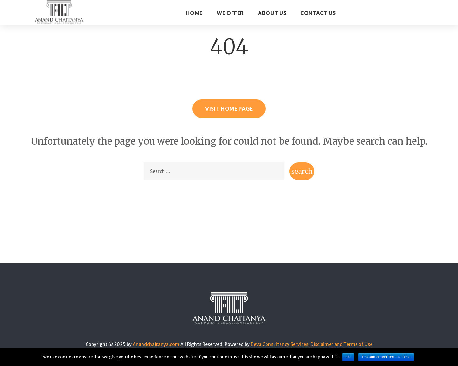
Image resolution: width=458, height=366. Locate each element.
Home (194, 13)
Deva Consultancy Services (279, 344)
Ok (348, 357)
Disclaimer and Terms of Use (341, 344)
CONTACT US (318, 13)
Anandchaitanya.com (156, 344)
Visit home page (229, 108)
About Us (272, 13)
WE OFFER (230, 13)
